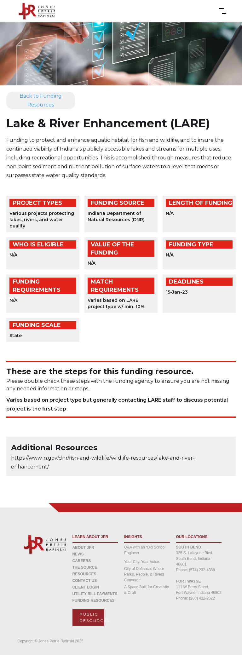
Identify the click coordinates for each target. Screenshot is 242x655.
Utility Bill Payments (95, 594)
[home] (32, 11)
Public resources (92, 617)
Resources (84, 574)
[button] (226, 11)
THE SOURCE (84, 567)
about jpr (83, 547)
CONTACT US (84, 580)
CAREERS (81, 561)
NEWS (78, 554)
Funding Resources (93, 600)
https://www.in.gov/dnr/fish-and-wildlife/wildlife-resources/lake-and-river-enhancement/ (103, 462)
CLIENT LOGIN (85, 587)
